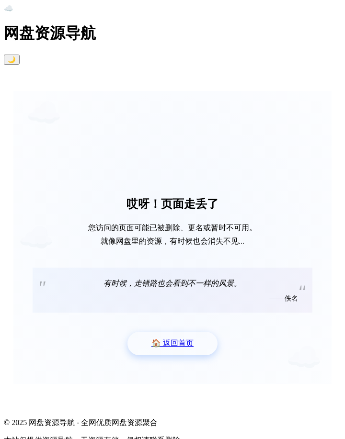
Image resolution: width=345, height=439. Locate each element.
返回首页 (172, 343)
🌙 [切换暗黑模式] (12, 59)
